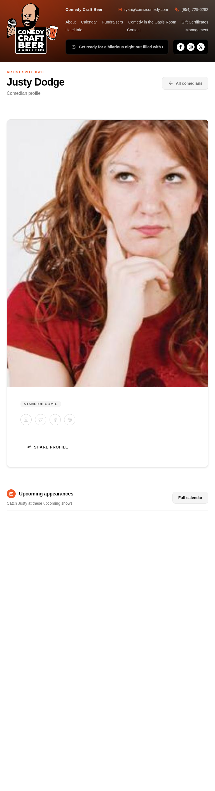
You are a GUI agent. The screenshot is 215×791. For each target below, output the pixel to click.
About (71, 22)
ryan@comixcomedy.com (143, 9)
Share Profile (47, 447)
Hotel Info (74, 30)
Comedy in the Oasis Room (152, 22)
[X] (201, 47)
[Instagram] (191, 47)
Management (196, 30)
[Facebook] (180, 47)
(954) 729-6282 (191, 9)
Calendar (89, 22)
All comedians (185, 83)
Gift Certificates (194, 22)
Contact (134, 30)
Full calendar (190, 497)
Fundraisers (112, 22)
